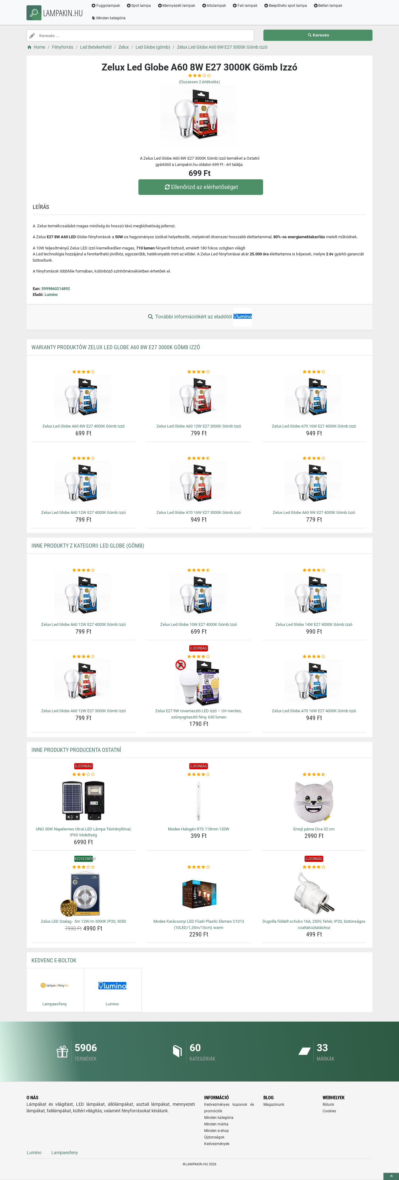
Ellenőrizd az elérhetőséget (201, 187)
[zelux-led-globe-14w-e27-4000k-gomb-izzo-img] (314, 596)
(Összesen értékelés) (199, 82)
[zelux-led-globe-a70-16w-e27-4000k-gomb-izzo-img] (314, 398)
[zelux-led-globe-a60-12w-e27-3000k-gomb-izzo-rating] (199, 372)
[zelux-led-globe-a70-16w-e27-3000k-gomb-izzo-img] (199, 484)
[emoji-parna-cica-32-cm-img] (314, 801)
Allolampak (215, 5)
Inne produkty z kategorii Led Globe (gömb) (87, 545)
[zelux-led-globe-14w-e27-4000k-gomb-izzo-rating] (314, 570)
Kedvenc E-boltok (53, 960)
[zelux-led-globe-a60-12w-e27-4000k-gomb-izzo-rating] (84, 458)
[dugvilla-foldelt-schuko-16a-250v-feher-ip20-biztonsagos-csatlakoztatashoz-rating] (314, 867)
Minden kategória (109, 18)
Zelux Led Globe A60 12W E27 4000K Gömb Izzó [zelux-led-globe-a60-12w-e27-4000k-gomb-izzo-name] (83, 512)
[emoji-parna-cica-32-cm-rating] (314, 774)
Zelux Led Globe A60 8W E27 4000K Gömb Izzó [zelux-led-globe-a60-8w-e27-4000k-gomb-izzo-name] (83, 426)
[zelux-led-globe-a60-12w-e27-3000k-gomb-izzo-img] (199, 398)
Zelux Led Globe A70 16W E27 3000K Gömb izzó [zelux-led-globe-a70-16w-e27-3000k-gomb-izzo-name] (198, 512)
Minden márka (216, 1124)
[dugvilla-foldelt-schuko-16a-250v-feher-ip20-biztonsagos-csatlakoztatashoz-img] (314, 893)
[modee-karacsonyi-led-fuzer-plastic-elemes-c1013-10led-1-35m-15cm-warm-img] (199, 893)
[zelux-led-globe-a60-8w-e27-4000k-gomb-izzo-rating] (84, 372)
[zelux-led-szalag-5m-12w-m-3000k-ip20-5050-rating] (84, 867)
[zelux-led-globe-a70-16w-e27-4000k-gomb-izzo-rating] (314, 372)
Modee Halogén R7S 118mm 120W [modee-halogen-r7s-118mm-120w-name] (198, 829)
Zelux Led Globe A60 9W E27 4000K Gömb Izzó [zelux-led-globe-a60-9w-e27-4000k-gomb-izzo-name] (314, 512)
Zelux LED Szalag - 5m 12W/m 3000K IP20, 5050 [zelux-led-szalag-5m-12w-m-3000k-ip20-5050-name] (83, 921)
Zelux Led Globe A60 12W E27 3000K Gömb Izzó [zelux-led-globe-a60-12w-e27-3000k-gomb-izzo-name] (198, 426)
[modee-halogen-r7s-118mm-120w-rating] (199, 774)
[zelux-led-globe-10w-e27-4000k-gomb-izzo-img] (199, 596)
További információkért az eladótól (199, 317)
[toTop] (391, 1176)
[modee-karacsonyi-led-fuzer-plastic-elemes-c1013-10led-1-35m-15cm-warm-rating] (199, 867)
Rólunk (328, 1104)
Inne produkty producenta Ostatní (76, 750)
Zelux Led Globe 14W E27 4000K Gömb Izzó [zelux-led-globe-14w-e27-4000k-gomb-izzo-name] (314, 624)
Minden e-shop (216, 1131)
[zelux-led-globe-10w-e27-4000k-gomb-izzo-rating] (199, 570)
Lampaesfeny (64, 1152)
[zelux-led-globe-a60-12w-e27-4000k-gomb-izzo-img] (84, 484)
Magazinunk (273, 1104)
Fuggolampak (106, 5)
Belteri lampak (329, 5)
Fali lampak (246, 5)
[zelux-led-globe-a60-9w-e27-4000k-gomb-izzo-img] (314, 484)
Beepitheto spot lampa (286, 5)
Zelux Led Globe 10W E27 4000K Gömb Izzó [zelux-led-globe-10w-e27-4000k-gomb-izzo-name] (198, 624)
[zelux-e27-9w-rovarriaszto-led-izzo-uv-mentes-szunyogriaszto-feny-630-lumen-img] (199, 683)
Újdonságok (214, 1137)
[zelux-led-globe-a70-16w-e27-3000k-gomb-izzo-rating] (199, 458)
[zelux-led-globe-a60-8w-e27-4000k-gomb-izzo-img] (84, 398)
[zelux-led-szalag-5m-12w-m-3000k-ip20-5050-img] (84, 893)
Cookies (329, 1111)
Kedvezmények (216, 1144)
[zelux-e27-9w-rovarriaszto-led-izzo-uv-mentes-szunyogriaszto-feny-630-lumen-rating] (199, 657)
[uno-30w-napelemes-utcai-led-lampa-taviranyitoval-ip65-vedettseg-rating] (84, 774)
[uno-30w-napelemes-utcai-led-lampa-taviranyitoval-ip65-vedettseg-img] (84, 801)
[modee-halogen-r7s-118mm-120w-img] (199, 801)
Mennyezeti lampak (178, 5)
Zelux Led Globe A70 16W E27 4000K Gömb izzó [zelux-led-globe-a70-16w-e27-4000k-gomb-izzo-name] (314, 426)
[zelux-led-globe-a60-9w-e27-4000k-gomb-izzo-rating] (314, 458)
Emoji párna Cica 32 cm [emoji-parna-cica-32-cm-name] (313, 829)
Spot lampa (139, 5)
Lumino (51, 294)
